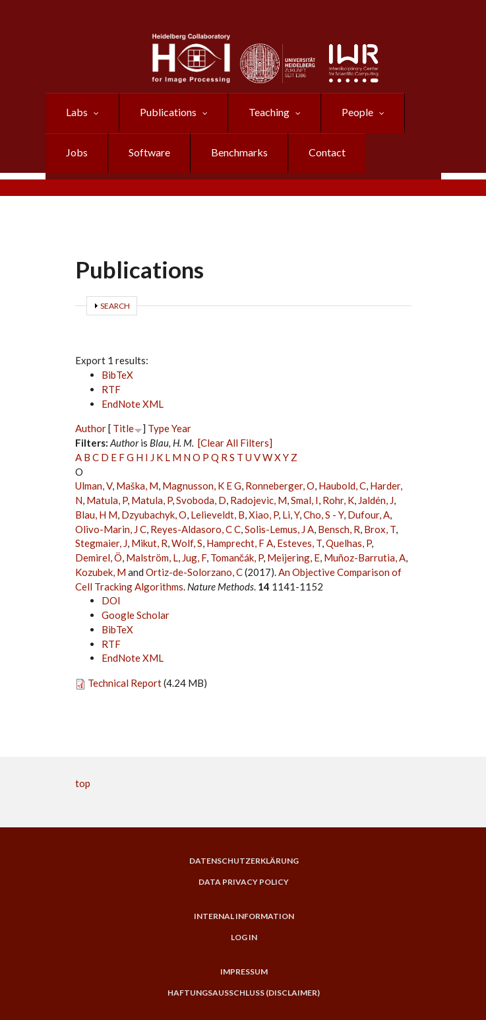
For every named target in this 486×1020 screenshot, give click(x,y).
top (82, 783)
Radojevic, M (258, 500)
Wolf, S (186, 543)
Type (158, 428)
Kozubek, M (100, 572)
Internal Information (244, 916)
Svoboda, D (201, 500)
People (357, 112)
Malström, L (152, 557)
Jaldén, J (376, 500)
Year (181, 428)
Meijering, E (293, 557)
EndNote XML (133, 404)
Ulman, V (93, 486)
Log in (244, 937)
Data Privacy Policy (243, 882)
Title (123, 428)
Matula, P (106, 500)
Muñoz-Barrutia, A (365, 557)
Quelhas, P (348, 543)
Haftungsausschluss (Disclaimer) (243, 993)
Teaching (269, 112)
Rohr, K (338, 500)
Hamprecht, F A (239, 543)
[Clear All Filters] (235, 443)
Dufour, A (369, 515)
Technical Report (125, 683)
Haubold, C (342, 486)
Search (115, 306)
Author (90, 428)
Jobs (77, 152)
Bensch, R (339, 529)
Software (149, 152)
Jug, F (194, 557)
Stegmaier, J (101, 543)
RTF (111, 389)
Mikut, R (149, 543)
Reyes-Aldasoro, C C (195, 529)
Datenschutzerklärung (244, 861)
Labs (77, 112)
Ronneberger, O (280, 486)
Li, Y (290, 515)
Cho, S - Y (323, 515)
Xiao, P (263, 515)
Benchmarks (239, 152)
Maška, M (137, 486)
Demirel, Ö (98, 557)
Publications (168, 112)
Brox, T (380, 529)
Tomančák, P (237, 557)
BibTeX (117, 375)
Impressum (244, 972)
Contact (327, 152)
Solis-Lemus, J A (279, 529)
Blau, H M (96, 515)
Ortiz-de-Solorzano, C (194, 572)
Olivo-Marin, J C (110, 529)
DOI (111, 600)
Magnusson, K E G (201, 486)
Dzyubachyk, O (154, 515)
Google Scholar (135, 615)
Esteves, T (299, 543)
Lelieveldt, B (218, 515)
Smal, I (305, 500)
